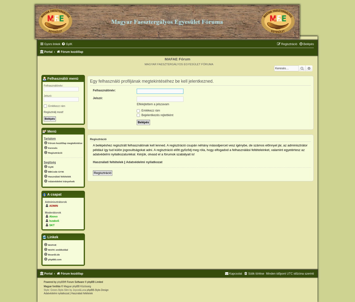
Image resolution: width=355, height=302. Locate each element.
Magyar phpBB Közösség (77, 286)
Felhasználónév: (104, 90)
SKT (52, 225)
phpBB (60, 282)
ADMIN (53, 205)
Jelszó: (98, 98)
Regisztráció (103, 173)
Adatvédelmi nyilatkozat (144, 162)
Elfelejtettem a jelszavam (153, 104)
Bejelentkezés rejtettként (155, 115)
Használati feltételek (108, 162)
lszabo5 (54, 220)
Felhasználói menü (60, 79)
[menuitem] (66, 44)
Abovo (53, 216)
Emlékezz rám (148, 110)
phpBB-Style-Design (98, 290)
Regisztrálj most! (53, 112)
